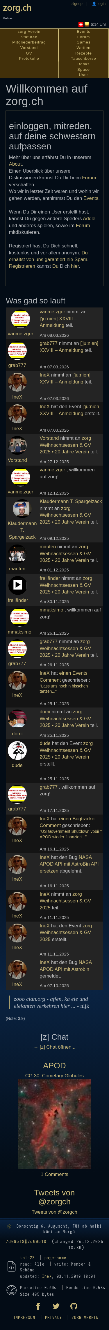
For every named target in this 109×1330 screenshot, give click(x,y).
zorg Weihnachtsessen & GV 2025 (65, 901)
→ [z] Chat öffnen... (54, 1047)
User (83, 75)
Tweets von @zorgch (54, 1197)
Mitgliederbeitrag (29, 42)
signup (77, 3)
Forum (83, 37)
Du (55, 266)
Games (84, 42)
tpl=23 (27, 1258)
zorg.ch (17, 7)
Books (83, 64)
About (15, 164)
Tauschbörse (83, 58)
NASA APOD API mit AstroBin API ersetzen (69, 864)
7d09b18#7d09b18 (26, 1241)
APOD (54, 1065)
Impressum (24, 1317)
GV (29, 53)
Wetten (84, 48)
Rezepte (83, 53)
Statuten (29, 37)
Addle (89, 218)
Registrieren (22, 266)
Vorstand (29, 48)
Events (83, 31)
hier (75, 266)
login (101, 3)
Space (83, 69)
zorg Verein (29, 31)
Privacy (53, 1317)
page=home (55, 1258)
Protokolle (29, 58)
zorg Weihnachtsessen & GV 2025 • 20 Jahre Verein (65, 445)
